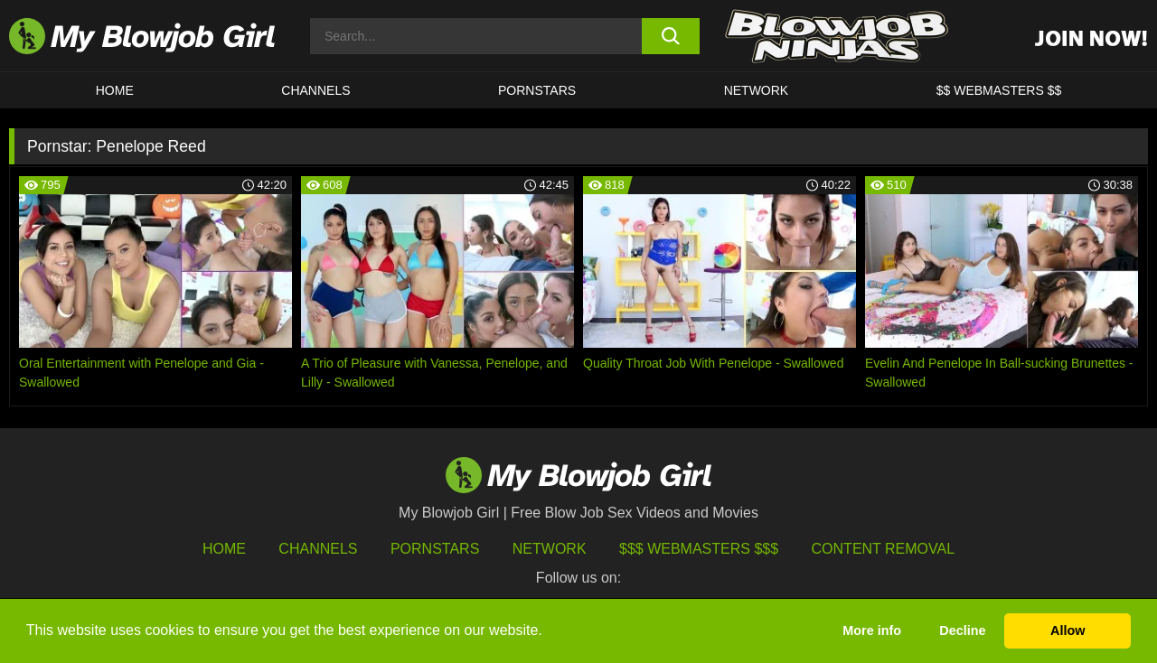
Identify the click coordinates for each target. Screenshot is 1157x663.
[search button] (671, 36)
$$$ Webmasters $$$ (698, 548)
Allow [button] (1067, 630)
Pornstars (434, 548)
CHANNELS (315, 90)
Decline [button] (962, 630)
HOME (115, 90)
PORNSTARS (537, 90)
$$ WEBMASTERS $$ (999, 90)
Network (756, 90)
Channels (317, 548)
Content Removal (883, 548)
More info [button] (871, 630)
